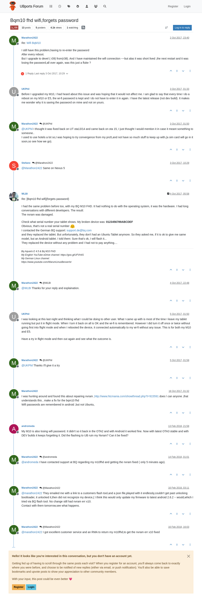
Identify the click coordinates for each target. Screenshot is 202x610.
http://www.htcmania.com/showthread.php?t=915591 (126, 396)
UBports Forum (31, 6)
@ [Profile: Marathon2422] (32, 168)
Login (31, 587)
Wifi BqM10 (34, 42)
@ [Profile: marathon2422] (32, 493)
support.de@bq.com (79, 230)
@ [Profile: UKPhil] (27, 129)
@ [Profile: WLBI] (26, 288)
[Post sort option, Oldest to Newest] (166, 27)
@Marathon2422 (42, 163)
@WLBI (45, 283)
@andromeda (48, 457)
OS (14, 27)
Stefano (26, 163)
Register (18, 587)
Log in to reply (182, 27)
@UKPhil (45, 123)
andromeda (28, 426)
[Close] (188, 556)
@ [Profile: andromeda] (30, 462)
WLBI (25, 193)
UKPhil (25, 89)
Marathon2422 (30, 37)
